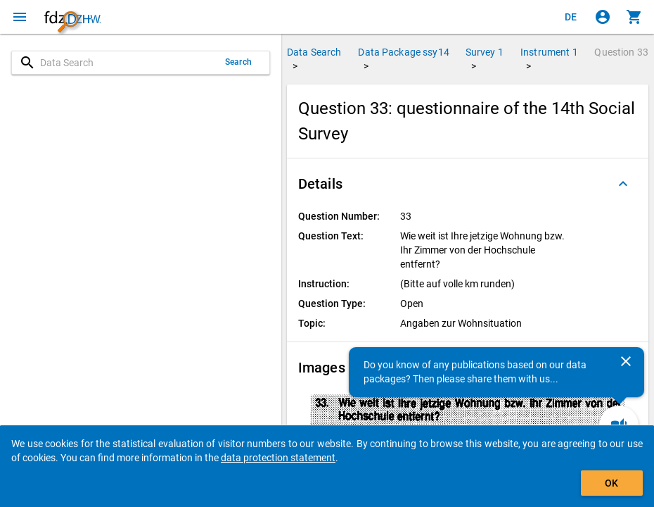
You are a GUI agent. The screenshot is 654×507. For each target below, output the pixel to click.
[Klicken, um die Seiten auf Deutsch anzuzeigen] (571, 17)
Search (238, 62)
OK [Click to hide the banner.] (611, 483)
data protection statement (278, 457)
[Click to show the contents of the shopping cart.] (634, 17)
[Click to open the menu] (20, 17)
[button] (467, 184)
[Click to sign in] (603, 17)
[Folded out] (623, 184)
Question (621, 52)
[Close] (626, 361)
